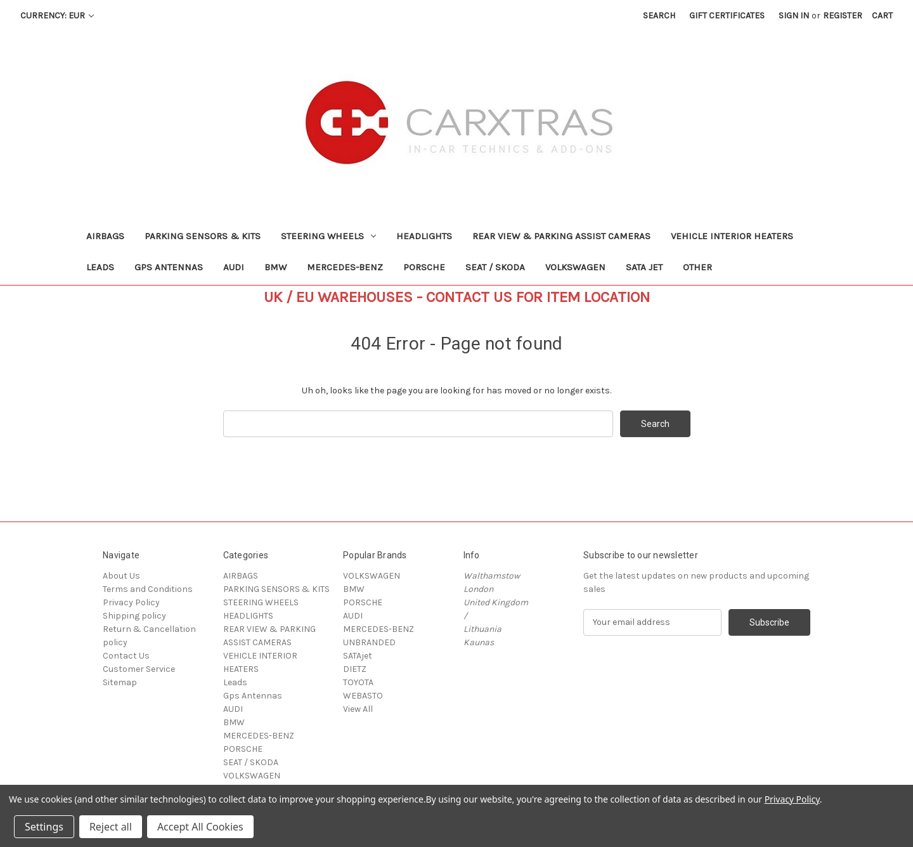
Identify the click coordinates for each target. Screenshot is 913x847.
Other (697, 267)
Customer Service (139, 669)
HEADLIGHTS (424, 236)
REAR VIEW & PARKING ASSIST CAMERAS (561, 236)
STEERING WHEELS (328, 236)
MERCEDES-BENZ (345, 267)
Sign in (794, 15)
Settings (44, 827)
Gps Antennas (168, 267)
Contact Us (126, 655)
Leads (100, 267)
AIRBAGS (105, 236)
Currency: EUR (57, 15)
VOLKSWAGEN (575, 267)
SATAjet (357, 655)
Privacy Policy (131, 602)
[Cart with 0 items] (882, 15)
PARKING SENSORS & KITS (203, 236)
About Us (121, 575)
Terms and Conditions (148, 589)
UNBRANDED (369, 642)
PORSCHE (424, 267)
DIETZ (354, 669)
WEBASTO (363, 695)
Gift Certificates (727, 15)
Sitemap (120, 682)
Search (659, 15)
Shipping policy (134, 615)
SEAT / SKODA (495, 267)
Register (842, 15)
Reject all (110, 827)
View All (358, 709)
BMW (275, 267)
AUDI (233, 267)
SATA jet (644, 267)
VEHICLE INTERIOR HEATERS (732, 236)
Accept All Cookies (200, 827)
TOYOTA (358, 682)
